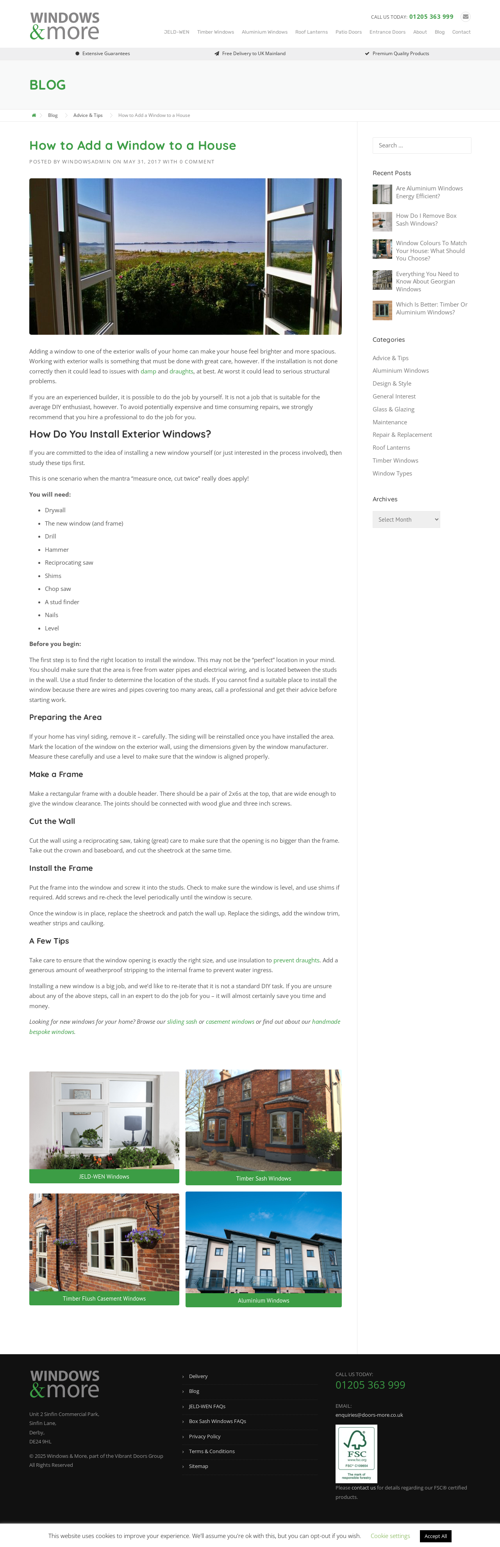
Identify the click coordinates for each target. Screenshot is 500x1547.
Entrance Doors (387, 32)
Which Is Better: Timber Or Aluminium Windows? (432, 308)
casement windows (230, 1021)
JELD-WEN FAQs (207, 1406)
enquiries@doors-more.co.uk (369, 1414)
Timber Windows (215, 32)
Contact (461, 32)
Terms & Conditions (212, 1451)
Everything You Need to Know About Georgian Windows (427, 281)
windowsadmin (86, 161)
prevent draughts (296, 960)
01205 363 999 (431, 16)
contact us (364, 1487)
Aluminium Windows (265, 32)
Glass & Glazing (393, 409)
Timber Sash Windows (263, 1178)
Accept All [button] (436, 1536)
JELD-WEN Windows (104, 1176)
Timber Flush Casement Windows (104, 1298)
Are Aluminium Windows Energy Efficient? (429, 192)
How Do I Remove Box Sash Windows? (426, 219)
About (420, 32)
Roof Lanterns (311, 32)
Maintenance (390, 422)
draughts (181, 371)
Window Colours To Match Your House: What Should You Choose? (431, 250)
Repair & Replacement (402, 434)
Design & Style (392, 383)
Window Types (392, 473)
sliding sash (182, 1021)
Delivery (198, 1376)
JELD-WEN (176, 32)
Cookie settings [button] (390, 1536)
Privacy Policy (205, 1436)
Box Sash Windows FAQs (217, 1421)
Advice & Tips (391, 358)
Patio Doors (349, 32)
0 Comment (197, 161)
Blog (440, 32)
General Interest (394, 396)
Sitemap (198, 1466)
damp (148, 371)
